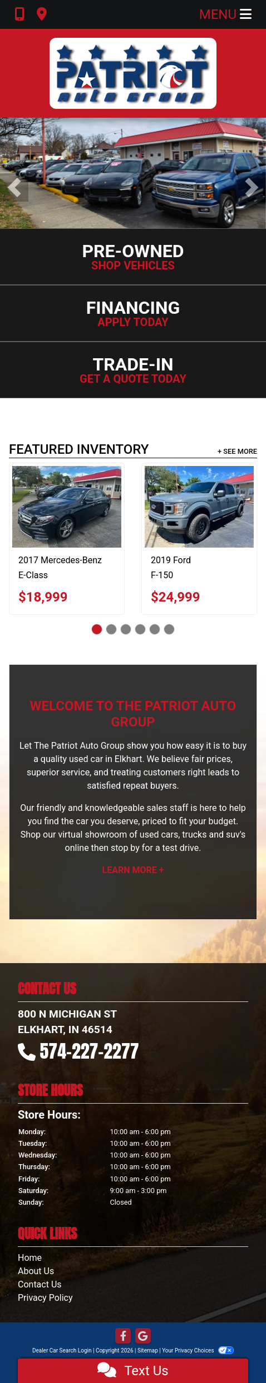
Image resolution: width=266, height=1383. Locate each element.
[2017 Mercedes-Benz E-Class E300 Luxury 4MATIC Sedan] (66, 506)
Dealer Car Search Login (62, 1350)
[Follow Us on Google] (143, 1336)
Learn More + (133, 870)
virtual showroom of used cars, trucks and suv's (151, 834)
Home (30, 1257)
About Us (36, 1271)
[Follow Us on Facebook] (123, 1336)
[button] (14, 187)
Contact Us (40, 1284)
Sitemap (147, 1350)
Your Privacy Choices (198, 1350)
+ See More (237, 451)
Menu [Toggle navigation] (225, 14)
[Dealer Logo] (133, 73)
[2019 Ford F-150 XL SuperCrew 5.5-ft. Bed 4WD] (199, 506)
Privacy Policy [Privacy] (45, 1297)
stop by (125, 848)
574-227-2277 (89, 1051)
